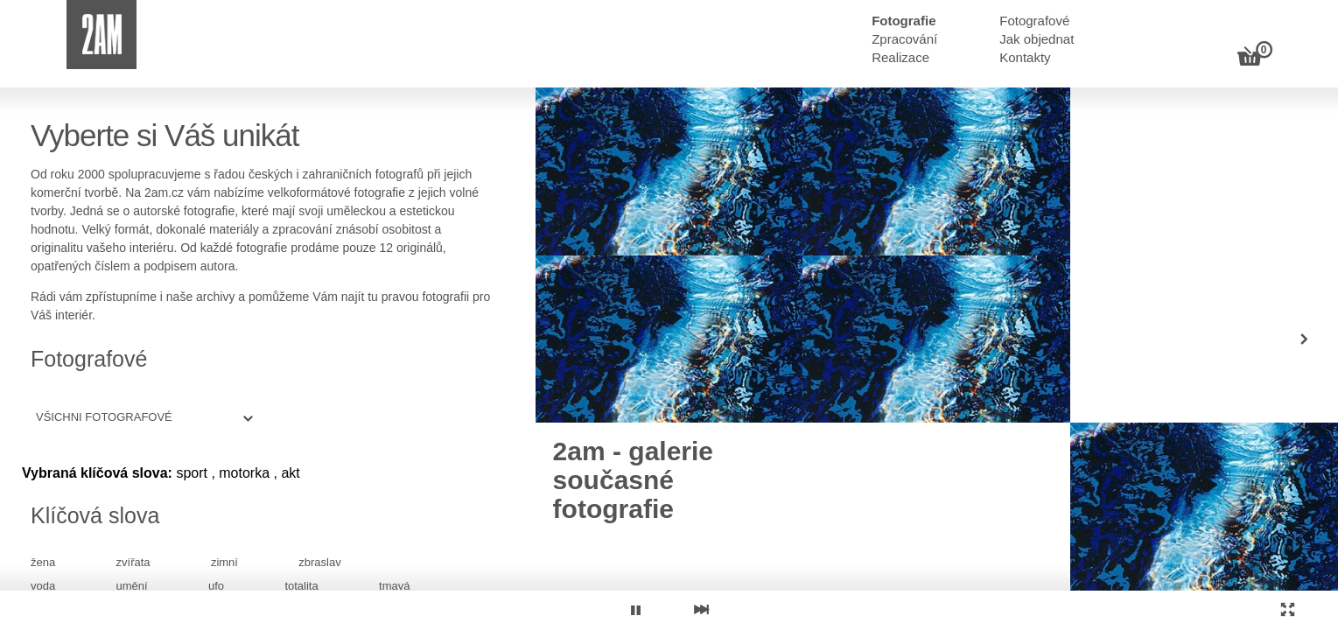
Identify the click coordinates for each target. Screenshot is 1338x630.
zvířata (133, 562)
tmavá (394, 585)
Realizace (900, 57)
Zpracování (904, 39)
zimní (224, 562)
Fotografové (1034, 20)
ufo (216, 585)
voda (43, 585)
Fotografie (903, 20)
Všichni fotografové (104, 417)
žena (43, 562)
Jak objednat (1036, 39)
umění (132, 585)
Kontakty (1024, 57)
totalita (301, 585)
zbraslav (319, 562)
